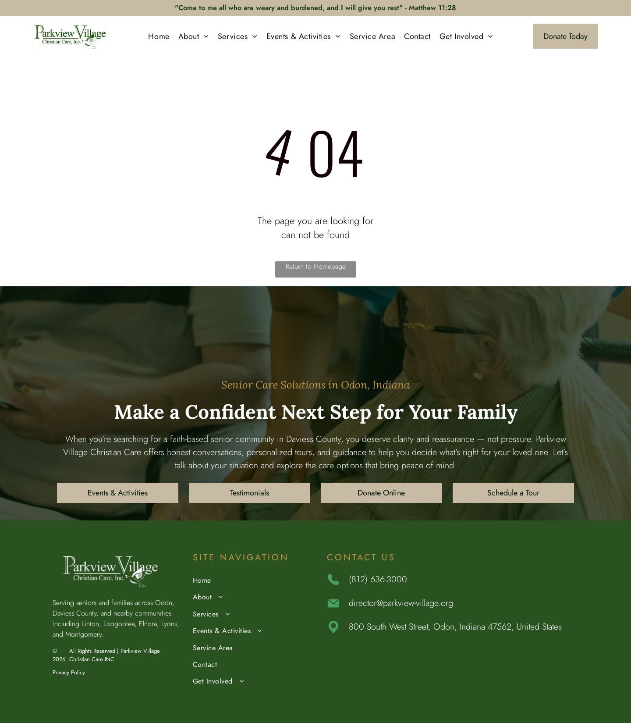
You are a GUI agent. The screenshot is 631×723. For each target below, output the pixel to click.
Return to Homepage (316, 266)
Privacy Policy (69, 672)
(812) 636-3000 (378, 579)
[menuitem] (159, 36)
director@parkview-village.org (401, 603)
